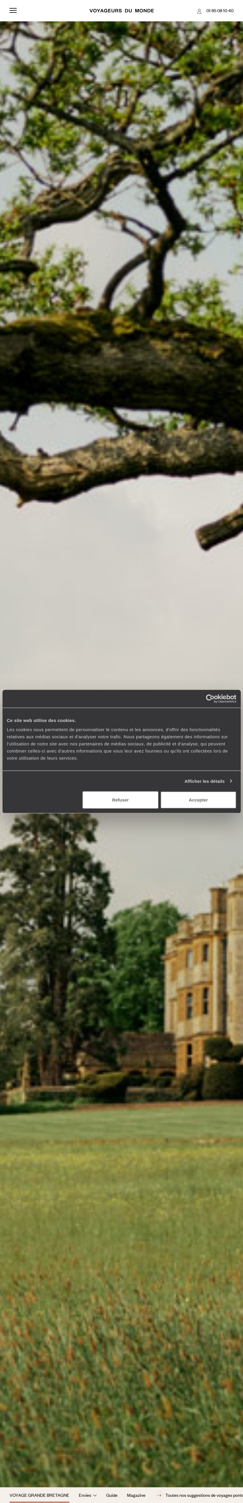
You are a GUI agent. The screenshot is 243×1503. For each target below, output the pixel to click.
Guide (111, 1495)
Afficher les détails (204, 780)
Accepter (198, 799)
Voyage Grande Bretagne (39, 1495)
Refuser (120, 799)
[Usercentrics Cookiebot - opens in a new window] (210, 698)
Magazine (136, 1495)
